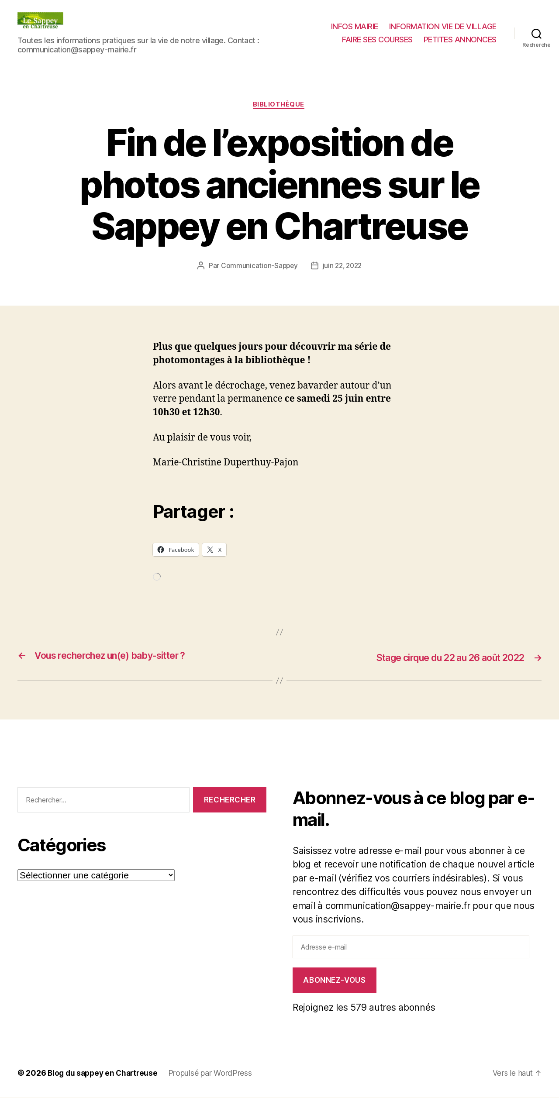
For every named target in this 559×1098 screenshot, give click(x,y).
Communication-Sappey (258, 266)
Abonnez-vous (334, 980)
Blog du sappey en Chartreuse (105, 1073)
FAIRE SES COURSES (377, 39)
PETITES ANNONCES (460, 39)
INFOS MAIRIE (354, 26)
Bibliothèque (280, 105)
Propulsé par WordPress (215, 1073)
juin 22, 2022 (343, 266)
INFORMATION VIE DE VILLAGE (443, 26)
